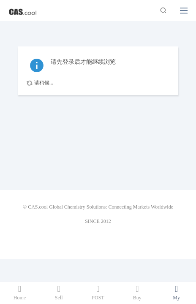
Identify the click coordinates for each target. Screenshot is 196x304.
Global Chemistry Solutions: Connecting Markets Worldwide (111, 207)
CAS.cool (38, 207)
